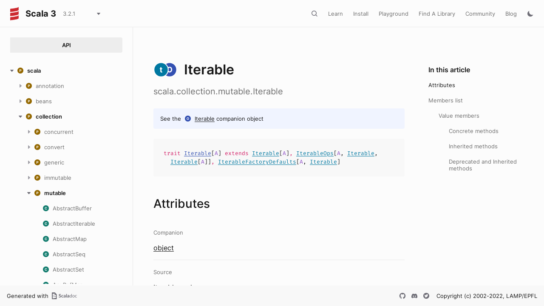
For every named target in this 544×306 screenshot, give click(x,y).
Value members (459, 115)
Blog (511, 13)
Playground (393, 13)
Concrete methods (474, 131)
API (66, 45)
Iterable (205, 118)
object (163, 248)
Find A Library (437, 13)
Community (480, 13)
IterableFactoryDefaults (257, 161)
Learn (335, 13)
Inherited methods (473, 146)
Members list (445, 100)
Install (360, 13)
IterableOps (315, 153)
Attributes (441, 85)
